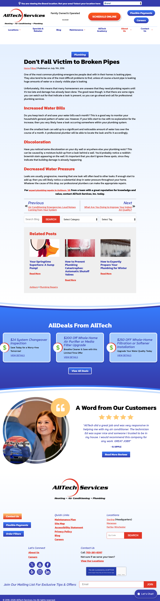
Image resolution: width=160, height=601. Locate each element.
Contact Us (12, 516)
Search (51, 219)
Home (27, 68)
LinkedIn (48, 568)
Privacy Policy (98, 568)
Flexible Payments (143, 13)
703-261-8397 (67, 18)
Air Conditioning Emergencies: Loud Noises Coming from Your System (52, 208)
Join (150, 580)
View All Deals (80, 370)
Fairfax (110, 526)
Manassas (112, 522)
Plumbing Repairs (51, 287)
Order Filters (13, 533)
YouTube (40, 561)
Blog (33, 68)
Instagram (40, 568)
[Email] (117, 580)
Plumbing (80, 55)
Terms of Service (107, 568)
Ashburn (34, 287)
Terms (123, 570)
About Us (33, 549)
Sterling (111, 519)
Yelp (32, 568)
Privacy (119, 570)
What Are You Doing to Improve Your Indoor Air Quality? (108, 208)
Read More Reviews (116, 454)
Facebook (48, 561)
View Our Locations (92, 557)
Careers (142, 20)
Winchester (121, 526)
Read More (36, 273)
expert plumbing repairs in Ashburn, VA (52, 190)
